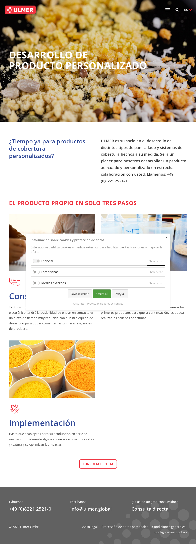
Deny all (120, 294)
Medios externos (53, 283)
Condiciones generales (168, 527)
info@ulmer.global (91, 509)
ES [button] (186, 10)
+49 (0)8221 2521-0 (30, 509)
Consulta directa (98, 464)
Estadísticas (49, 272)
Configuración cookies (170, 532)
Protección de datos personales (124, 527)
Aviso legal (90, 527)
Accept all (102, 294)
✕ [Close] (166, 237)
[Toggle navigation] (167, 10)
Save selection (80, 294)
